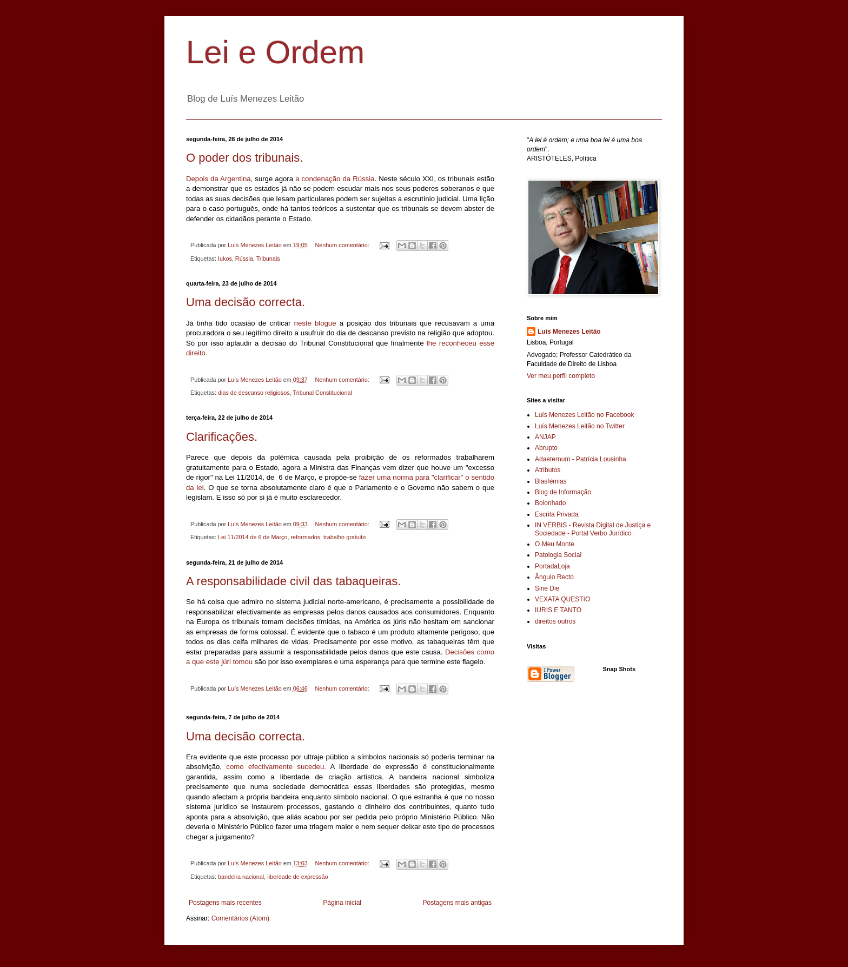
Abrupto (546, 448)
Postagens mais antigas (457, 902)
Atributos (547, 470)
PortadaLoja (552, 566)
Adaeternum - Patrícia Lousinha (580, 459)
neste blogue (315, 323)
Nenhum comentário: (343, 245)
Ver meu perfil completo (561, 376)
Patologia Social (558, 555)
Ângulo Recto (554, 577)
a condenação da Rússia (334, 179)
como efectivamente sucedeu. (276, 767)
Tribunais (268, 258)
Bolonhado (550, 503)
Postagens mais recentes (225, 902)
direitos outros (555, 621)
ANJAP (545, 437)
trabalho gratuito (344, 537)
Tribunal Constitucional (322, 392)
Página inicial (342, 902)
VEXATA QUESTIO (562, 599)
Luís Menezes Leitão (569, 331)
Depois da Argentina (218, 179)
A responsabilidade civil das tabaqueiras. (293, 581)
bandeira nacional (241, 876)
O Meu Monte (554, 544)
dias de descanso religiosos (254, 392)
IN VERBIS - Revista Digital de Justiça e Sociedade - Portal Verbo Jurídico (593, 529)
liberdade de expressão (297, 876)
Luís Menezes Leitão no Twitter (580, 426)
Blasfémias (551, 481)
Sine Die (547, 588)
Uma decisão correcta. (245, 302)
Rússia (244, 258)
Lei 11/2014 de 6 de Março (252, 537)
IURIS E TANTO (558, 610)
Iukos (225, 258)
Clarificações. (221, 436)
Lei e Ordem (275, 52)
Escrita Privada (557, 514)
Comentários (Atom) (240, 918)
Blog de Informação (563, 492)
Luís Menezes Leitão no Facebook (584, 415)
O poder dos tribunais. (244, 157)
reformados (306, 537)
